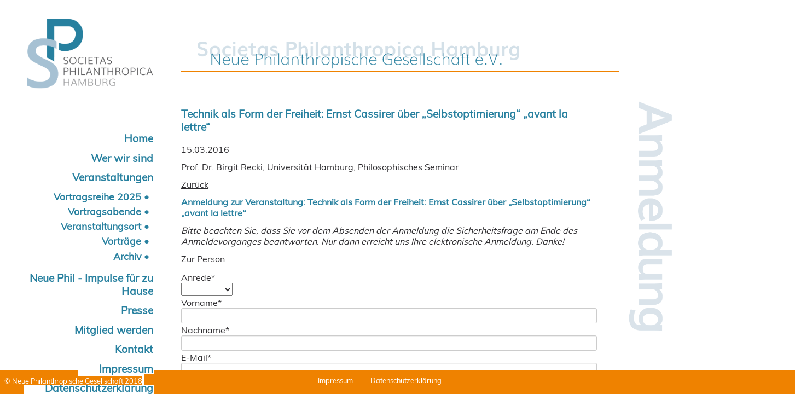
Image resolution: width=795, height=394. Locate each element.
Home (138, 138)
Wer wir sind (122, 158)
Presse (137, 310)
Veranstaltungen (112, 177)
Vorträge (121, 241)
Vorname (201, 302)
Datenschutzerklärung (406, 380)
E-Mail (196, 357)
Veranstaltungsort (101, 226)
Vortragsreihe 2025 (97, 196)
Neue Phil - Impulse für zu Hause (91, 284)
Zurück (194, 184)
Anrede (198, 277)
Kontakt (134, 349)
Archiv (127, 256)
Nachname (205, 330)
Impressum (126, 368)
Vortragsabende (104, 211)
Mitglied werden (113, 330)
